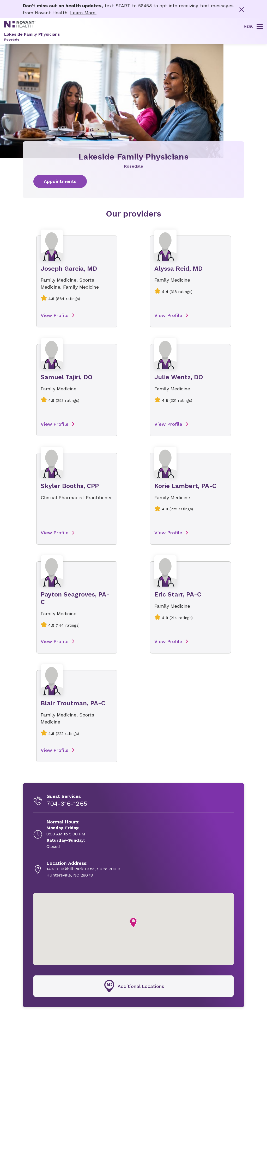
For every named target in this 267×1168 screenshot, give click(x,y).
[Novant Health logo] (19, 26)
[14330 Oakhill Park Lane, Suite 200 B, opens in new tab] (83, 869)
